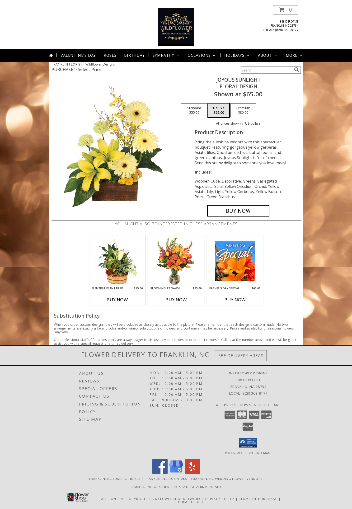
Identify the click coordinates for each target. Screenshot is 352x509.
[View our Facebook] (160, 472)
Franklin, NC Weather (149, 487)
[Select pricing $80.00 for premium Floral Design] (243, 110)
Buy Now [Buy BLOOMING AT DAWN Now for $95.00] (176, 300)
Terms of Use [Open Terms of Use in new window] (191, 502)
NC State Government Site (198, 487)
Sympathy (166, 55)
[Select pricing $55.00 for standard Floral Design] (194, 110)
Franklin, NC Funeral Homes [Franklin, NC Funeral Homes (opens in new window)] (115, 478)
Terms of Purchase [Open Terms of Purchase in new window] (258, 498)
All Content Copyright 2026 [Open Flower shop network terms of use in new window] (129, 498)
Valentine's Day (78, 55)
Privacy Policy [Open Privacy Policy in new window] (220, 498)
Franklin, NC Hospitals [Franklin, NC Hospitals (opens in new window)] (166, 478)
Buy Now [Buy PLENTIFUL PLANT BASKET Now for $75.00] (117, 300)
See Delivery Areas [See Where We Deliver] (241, 355)
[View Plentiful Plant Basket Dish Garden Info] (117, 261)
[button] (285, 9)
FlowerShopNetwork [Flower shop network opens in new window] (179, 498)
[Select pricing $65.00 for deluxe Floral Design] (218, 110)
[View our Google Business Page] (176, 472)
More (294, 55)
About (268, 55)
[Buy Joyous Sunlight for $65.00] (238, 211)
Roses (110, 55)
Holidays (237, 55)
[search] (296, 69)
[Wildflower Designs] (176, 27)
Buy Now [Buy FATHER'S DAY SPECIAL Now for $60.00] (235, 300)
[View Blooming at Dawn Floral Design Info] (176, 261)
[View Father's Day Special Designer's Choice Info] (235, 261)
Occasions (202, 55)
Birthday (134, 55)
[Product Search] (266, 70)
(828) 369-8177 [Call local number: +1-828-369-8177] (286, 30)
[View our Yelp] (192, 472)
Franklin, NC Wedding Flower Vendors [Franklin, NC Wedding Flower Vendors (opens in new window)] (227, 478)
